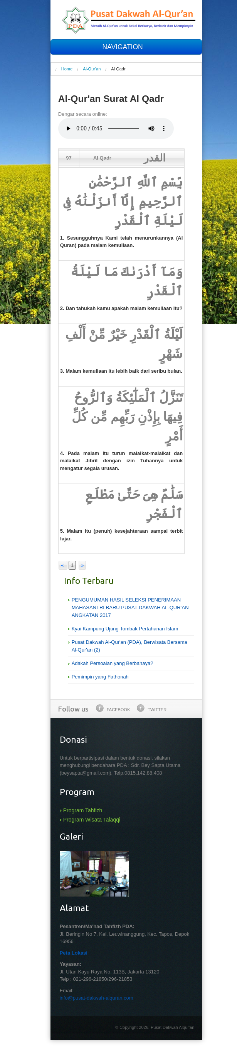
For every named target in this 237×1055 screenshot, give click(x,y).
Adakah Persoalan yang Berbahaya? (112, 663)
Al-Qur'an (92, 69)
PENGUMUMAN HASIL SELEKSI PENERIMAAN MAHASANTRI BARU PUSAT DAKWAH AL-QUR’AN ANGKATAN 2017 (130, 607)
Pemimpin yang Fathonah (100, 677)
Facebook (113, 708)
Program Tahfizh (83, 810)
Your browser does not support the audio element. (116, 128)
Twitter (151, 708)
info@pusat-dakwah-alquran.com (96, 998)
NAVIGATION (126, 47)
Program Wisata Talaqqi (91, 820)
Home (66, 69)
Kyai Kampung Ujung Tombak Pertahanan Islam (125, 629)
